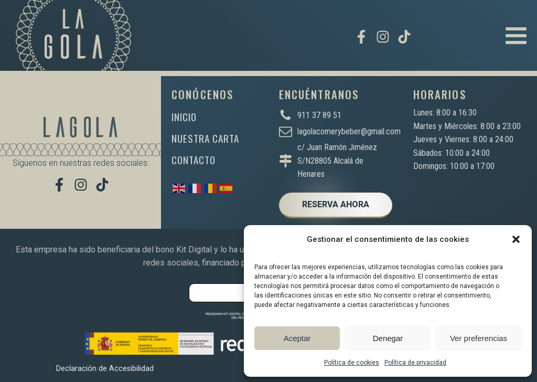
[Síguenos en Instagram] (383, 37)
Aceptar (297, 338)
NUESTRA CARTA (205, 138)
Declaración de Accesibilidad (105, 368)
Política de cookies (351, 362)
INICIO (184, 116)
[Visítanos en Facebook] (361, 37)
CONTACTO (193, 159)
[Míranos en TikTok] (404, 37)
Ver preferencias (478, 338)
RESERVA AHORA (335, 204)
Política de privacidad (415, 362)
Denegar (388, 338)
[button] (516, 239)
